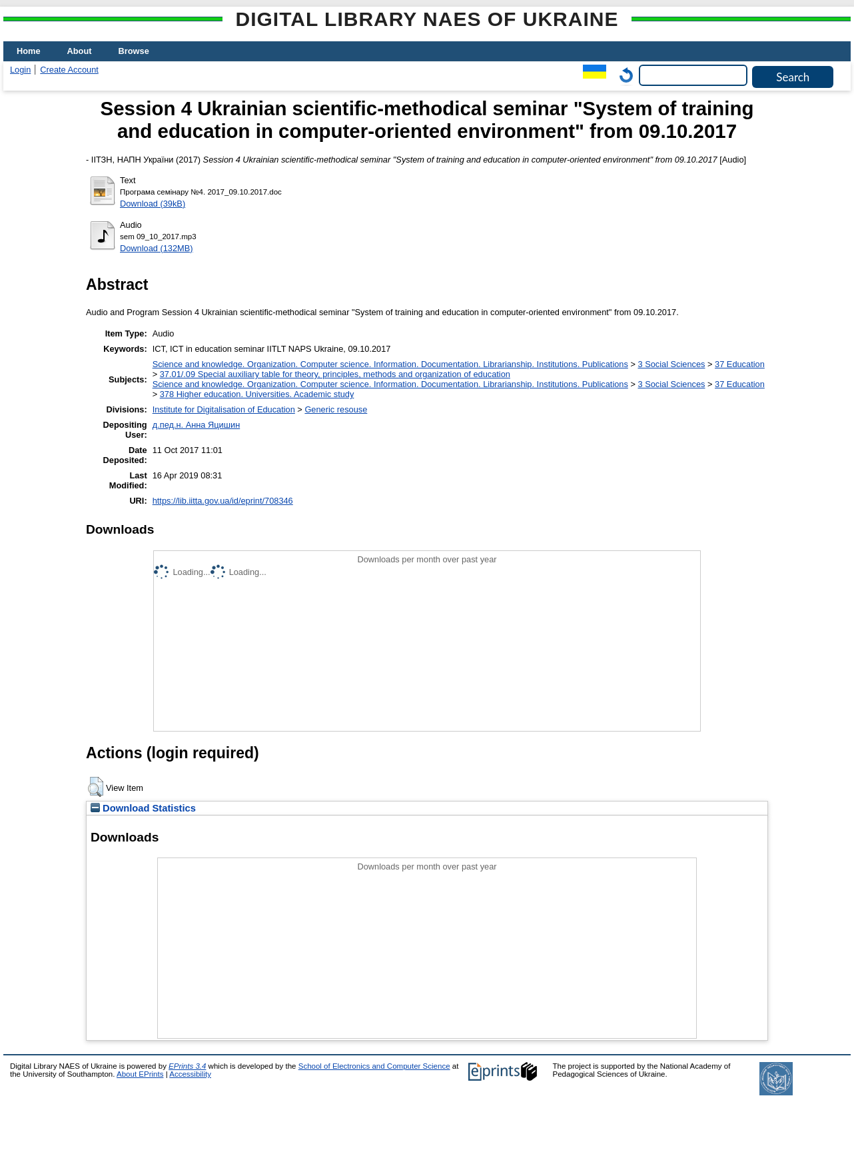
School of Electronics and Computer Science (374, 1066)
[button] (95, 787)
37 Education (740, 364)
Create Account (69, 70)
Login (20, 70)
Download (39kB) (152, 204)
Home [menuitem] (29, 51)
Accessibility (190, 1074)
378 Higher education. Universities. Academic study (257, 394)
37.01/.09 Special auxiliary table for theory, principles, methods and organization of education (335, 374)
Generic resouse (335, 409)
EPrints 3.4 (187, 1066)
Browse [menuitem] (134, 51)
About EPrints (140, 1074)
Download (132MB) (156, 248)
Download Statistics (143, 808)
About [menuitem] (79, 51)
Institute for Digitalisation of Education (224, 409)
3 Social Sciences (671, 364)
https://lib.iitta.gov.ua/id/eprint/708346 (223, 501)
